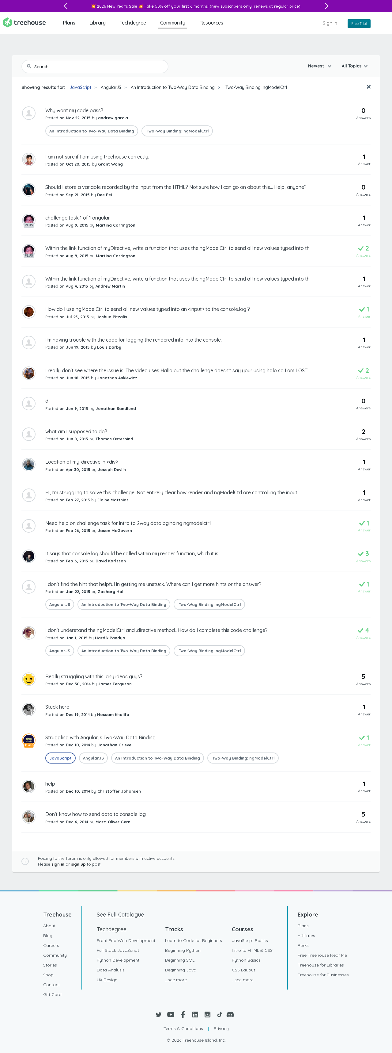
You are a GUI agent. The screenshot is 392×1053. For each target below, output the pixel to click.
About (49, 926)
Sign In (330, 23)
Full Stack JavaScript (118, 950)
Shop (48, 975)
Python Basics (246, 960)
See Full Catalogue (120, 914)
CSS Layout (243, 970)
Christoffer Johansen (119, 791)
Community (172, 23)
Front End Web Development (126, 940)
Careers (51, 945)
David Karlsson (111, 560)
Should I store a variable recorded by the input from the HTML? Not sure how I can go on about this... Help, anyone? (176, 187)
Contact (51, 984)
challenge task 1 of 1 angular (77, 218)
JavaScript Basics (250, 940)
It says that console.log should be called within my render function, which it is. (132, 553)
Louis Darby (109, 347)
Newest (316, 66)
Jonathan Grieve (114, 744)
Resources (211, 23)
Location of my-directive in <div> (81, 462)
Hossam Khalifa (113, 714)
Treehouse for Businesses (323, 975)
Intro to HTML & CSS (252, 950)
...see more (176, 979)
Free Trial (359, 23)
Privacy (221, 1028)
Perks (303, 945)
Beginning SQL (179, 960)
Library (97, 23)
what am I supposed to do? (76, 431)
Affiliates (306, 935)
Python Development (118, 960)
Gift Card (52, 994)
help (50, 784)
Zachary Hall (111, 591)
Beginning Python (183, 950)
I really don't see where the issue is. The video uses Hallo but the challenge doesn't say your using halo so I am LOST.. (177, 370)
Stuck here (57, 707)
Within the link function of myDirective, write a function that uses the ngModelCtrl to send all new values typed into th (177, 248)
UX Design (107, 979)
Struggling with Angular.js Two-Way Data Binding (100, 737)
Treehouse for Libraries (321, 965)
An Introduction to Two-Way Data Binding (173, 87)
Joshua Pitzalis (111, 316)
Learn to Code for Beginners (193, 940)
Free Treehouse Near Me (322, 955)
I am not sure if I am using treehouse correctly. (97, 157)
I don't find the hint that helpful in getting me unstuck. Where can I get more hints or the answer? (153, 584)
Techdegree (133, 23)
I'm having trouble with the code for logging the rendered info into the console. (133, 340)
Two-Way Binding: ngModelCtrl (255, 87)
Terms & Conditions (183, 1028)
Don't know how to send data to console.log (95, 814)
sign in (57, 864)
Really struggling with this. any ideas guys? (93, 676)
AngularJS (111, 87)
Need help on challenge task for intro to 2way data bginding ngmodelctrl (128, 523)
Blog (47, 935)
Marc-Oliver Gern (113, 821)
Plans (69, 23)
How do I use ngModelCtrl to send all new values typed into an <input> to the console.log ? (147, 309)
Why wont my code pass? (74, 110)
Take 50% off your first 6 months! (177, 6)
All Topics (351, 66)
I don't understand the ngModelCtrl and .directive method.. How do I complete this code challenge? (156, 630)
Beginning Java (180, 970)
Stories (50, 965)
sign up (78, 864)
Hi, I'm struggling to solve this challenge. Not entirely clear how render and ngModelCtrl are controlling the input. (171, 492)
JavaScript (80, 87)
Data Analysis (111, 970)
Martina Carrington (115, 225)
